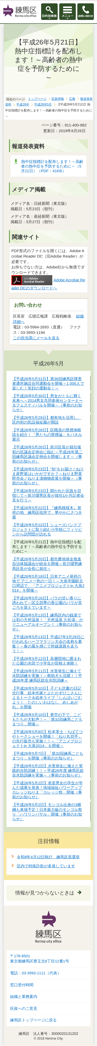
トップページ (37, 99)
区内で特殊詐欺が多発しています (46, 866)
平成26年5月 (43, 104)
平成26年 (22, 104)
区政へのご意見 (23, 1008)
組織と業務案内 (23, 997)
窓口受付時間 (21, 985)
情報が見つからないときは (44, 893)
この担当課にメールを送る (36, 338)
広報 (72, 99)
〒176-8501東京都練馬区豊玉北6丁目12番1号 (39, 959)
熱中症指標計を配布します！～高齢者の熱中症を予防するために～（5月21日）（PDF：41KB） (52, 166)
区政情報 (57, 99)
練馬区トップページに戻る (33, 1020)
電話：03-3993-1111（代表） (35, 973)
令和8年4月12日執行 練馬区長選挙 (48, 857)
